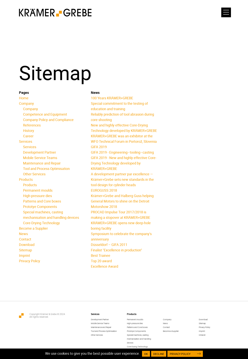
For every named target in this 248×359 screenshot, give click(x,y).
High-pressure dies (37, 195)
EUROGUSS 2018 (104, 190)
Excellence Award (104, 266)
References (32, 125)
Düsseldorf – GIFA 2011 (109, 244)
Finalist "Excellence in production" (116, 250)
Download (26, 244)
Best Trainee (100, 255)
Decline (158, 354)
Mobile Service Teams (40, 157)
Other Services (34, 174)
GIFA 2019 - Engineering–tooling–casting (122, 152)
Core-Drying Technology (41, 223)
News (23, 233)
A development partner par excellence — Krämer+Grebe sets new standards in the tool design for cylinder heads (122, 179)
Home (23, 98)
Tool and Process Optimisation (46, 168)
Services (25, 141)
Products (26, 179)
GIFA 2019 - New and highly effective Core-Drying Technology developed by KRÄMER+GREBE (123, 163)
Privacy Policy (29, 261)
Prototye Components (40, 206)
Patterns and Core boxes (42, 201)
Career (28, 136)
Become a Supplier (33, 228)
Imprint (24, 255)
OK (146, 354)
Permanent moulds (38, 190)
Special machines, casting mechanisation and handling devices (139, 339)
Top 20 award (101, 261)
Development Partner (39, 152)
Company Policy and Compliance (48, 119)
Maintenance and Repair (42, 163)
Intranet (202, 335)
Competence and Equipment (45, 114)
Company (26, 103)
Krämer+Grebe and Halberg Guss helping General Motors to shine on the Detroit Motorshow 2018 (122, 201)
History (28, 130)
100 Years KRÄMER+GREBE (112, 98)
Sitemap (25, 250)
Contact (25, 239)
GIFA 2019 (99, 146)
